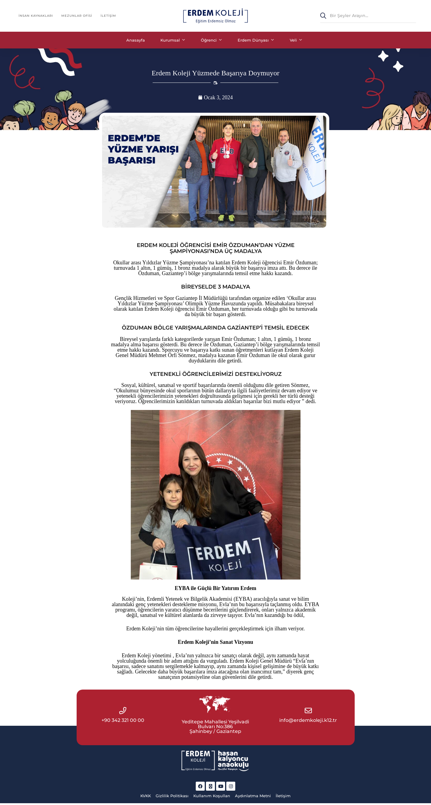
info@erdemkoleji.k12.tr (308, 723)
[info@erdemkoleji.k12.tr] (308, 713)
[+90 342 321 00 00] (122, 713)
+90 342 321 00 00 (122, 723)
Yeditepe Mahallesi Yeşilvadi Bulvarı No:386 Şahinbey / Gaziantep (215, 729)
